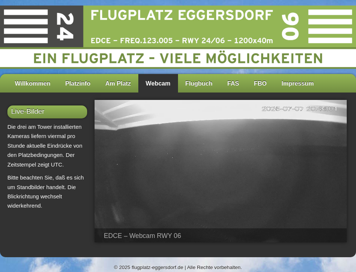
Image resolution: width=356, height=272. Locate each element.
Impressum (297, 83)
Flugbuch (198, 83)
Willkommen (32, 83)
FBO (260, 83)
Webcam (158, 83)
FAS (233, 83)
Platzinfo (77, 83)
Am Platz (118, 83)
